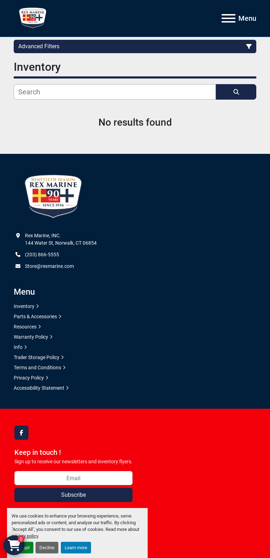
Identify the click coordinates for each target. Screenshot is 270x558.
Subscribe (73, 494)
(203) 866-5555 (42, 254)
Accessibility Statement (39, 388)
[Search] (115, 92)
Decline (46, 547)
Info (18, 347)
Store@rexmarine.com (49, 266)
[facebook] (21, 433)
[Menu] (228, 18)
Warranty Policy (31, 337)
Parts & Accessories (35, 316)
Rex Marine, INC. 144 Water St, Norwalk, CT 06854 (61, 239)
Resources (25, 327)
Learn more (76, 547)
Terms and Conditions (37, 367)
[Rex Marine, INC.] (53, 197)
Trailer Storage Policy (36, 357)
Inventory (24, 306)
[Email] (73, 478)
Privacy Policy (29, 378)
